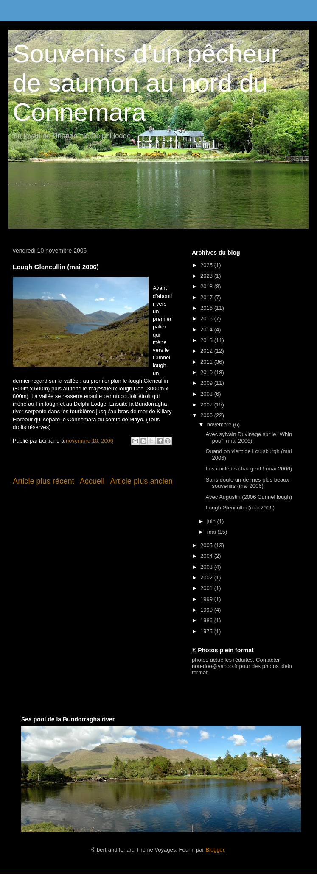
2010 (207, 372)
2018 (207, 286)
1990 (207, 610)
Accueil (92, 481)
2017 (207, 297)
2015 (207, 318)
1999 (207, 599)
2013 (207, 340)
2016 (207, 308)
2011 (207, 362)
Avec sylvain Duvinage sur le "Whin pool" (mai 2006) (248, 437)
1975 (207, 631)
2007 (207, 404)
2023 (207, 276)
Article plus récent (43, 481)
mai (212, 532)
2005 (207, 545)
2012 (207, 351)
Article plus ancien (141, 481)
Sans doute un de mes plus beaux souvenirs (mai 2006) (247, 483)
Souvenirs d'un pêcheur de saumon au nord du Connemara (146, 82)
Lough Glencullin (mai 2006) (240, 507)
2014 (207, 329)
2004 (207, 556)
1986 (207, 620)
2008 (207, 394)
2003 (207, 567)
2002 (207, 577)
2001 (207, 588)
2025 (207, 265)
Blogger (214, 849)
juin (212, 521)
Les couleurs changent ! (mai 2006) (248, 468)
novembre (220, 424)
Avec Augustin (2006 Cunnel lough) (248, 497)
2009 (207, 383)
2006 (207, 415)
